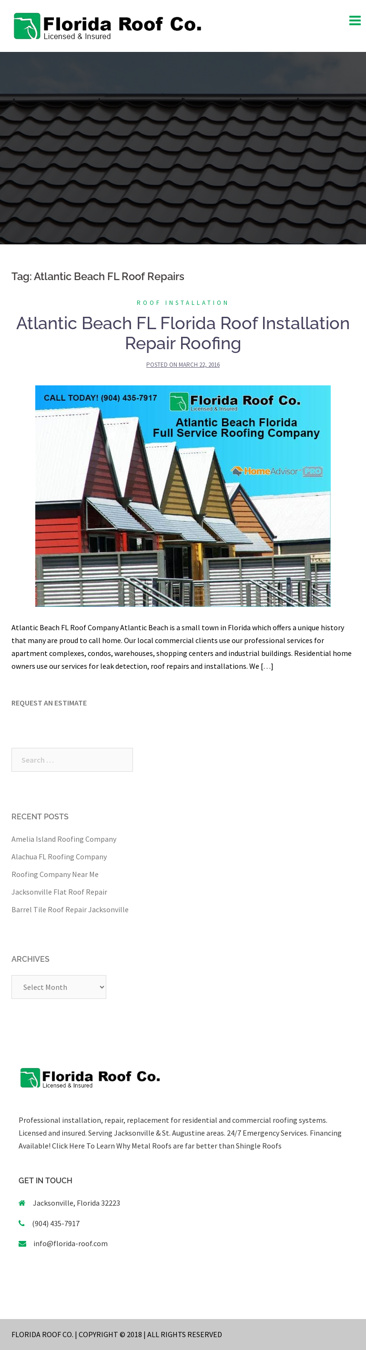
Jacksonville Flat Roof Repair (59, 892)
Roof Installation (183, 303)
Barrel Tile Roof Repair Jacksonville (70, 909)
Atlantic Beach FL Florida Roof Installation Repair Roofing (183, 333)
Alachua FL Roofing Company (59, 856)
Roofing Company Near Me (55, 874)
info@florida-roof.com (70, 1243)
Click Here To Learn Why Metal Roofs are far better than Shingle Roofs (167, 1145)
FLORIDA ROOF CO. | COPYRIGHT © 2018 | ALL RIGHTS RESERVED (116, 1334)
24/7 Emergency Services (266, 1133)
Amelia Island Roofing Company (63, 839)
